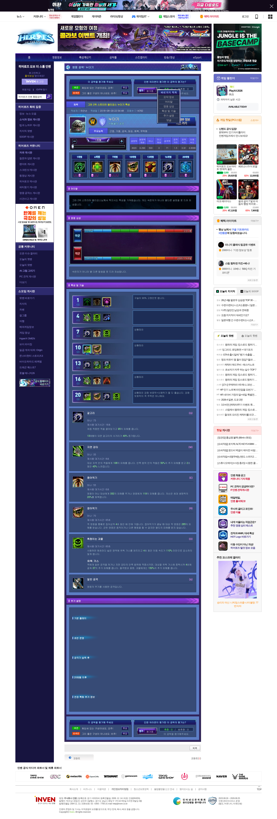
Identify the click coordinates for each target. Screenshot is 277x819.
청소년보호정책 (141, 789)
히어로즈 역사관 (28, 181)
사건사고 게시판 (28, 198)
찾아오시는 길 (186, 789)
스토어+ (254, 120)
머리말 (169, 101)
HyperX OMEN (27, 338)
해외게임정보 (26, 327)
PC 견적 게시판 (27, 276)
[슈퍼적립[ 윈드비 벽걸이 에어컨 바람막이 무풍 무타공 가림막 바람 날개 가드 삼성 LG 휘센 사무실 (238, 450)
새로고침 (251, 280)
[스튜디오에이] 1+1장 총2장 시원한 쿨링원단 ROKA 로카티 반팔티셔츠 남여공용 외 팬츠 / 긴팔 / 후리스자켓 (238, 463)
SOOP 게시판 (26, 137)
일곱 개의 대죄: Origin (30, 350)
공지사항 (202, 789)
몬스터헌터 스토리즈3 (31, 356)
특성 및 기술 (169, 111)
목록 (195, 748)
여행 (21, 321)
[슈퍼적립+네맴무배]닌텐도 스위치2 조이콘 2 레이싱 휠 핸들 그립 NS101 (238, 456)
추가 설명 (169, 115)
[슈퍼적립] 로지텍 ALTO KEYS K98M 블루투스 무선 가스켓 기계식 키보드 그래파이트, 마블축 (238, 444)
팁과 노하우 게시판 (29, 125)
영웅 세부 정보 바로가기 (181, 121)
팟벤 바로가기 (26, 298)
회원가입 (26, 90)
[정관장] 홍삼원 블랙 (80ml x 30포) (234, 437)
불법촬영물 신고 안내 (164, 789)
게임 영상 (24, 332)
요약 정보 (169, 97)
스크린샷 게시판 (28, 170)
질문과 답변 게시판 (29, 158)
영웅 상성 (169, 106)
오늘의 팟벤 (25, 265)
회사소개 (73, 789)
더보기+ (254, 78)
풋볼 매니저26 (27, 373)
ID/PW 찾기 (41, 90)
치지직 (23, 304)
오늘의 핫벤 (25, 259)
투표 (125, 88)
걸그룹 (23, 315)
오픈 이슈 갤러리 (28, 253)
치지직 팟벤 (25, 131)
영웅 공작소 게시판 (29, 193)
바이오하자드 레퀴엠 (30, 361)
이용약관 (101, 789)
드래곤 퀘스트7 (27, 367)
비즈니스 (87, 789)
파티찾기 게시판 (28, 187)
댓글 (168, 120)
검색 (49, 96)
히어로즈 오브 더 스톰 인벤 (34, 66)
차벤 (21, 309)
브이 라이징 (25, 344)
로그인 (245, 16)
